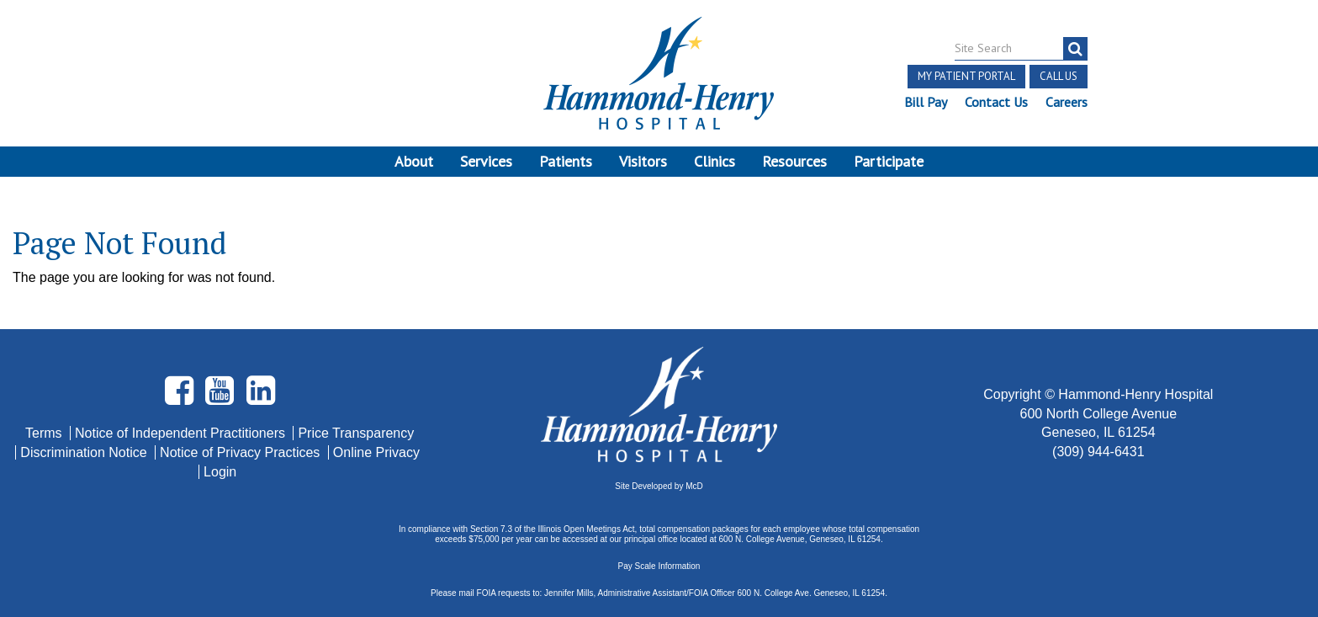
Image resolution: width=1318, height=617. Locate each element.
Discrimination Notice (85, 452)
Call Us (1058, 76)
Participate (889, 161)
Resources (794, 161)
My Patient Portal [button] (966, 76)
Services (486, 161)
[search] (1075, 49)
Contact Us (996, 101)
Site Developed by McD (659, 486)
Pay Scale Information (659, 566)
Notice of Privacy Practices (242, 452)
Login (220, 472)
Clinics (714, 161)
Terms (45, 433)
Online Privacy (376, 452)
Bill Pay (925, 101)
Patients (565, 161)
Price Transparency (356, 433)
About (413, 161)
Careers (1066, 101)
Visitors (643, 161)
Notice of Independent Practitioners (181, 433)
